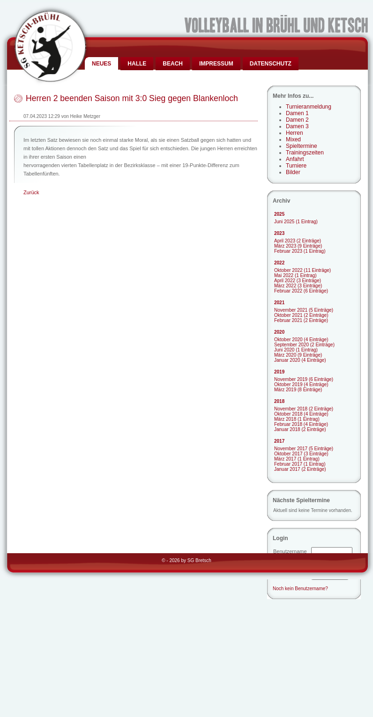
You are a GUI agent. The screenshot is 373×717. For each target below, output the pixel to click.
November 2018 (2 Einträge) (303, 408)
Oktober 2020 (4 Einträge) (301, 339)
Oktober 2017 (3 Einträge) (301, 453)
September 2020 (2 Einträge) (304, 344)
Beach (173, 63)
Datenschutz (270, 63)
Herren (294, 133)
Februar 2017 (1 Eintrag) (300, 464)
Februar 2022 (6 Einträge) (301, 290)
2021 (279, 302)
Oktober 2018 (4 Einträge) (301, 414)
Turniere (296, 165)
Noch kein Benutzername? (300, 588)
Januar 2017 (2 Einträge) (300, 469)
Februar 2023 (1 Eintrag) (300, 251)
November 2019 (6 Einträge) (303, 379)
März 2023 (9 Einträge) (298, 246)
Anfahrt (295, 159)
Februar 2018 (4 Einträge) (301, 424)
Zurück (31, 192)
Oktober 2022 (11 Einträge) (302, 270)
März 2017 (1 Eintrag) (297, 458)
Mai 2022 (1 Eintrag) (295, 275)
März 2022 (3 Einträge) (298, 285)
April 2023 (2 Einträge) (297, 240)
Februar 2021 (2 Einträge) (301, 320)
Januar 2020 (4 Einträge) (300, 360)
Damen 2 (297, 120)
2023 (279, 233)
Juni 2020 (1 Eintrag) (296, 349)
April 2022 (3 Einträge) (297, 280)
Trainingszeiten (305, 152)
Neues (101, 63)
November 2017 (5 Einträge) (303, 448)
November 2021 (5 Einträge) (303, 310)
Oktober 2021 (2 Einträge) (301, 315)
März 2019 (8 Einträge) (298, 389)
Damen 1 (297, 113)
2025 (279, 214)
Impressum (216, 63)
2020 (279, 332)
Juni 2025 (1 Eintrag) (296, 221)
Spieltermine (301, 146)
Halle (136, 63)
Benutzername (290, 551)
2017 (279, 441)
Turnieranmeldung (308, 106)
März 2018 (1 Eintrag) (297, 419)
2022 (279, 262)
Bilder (293, 172)
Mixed (293, 139)
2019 (279, 371)
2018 (279, 401)
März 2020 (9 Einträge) (298, 355)
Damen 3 (297, 126)
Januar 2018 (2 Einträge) (300, 429)
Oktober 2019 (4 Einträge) (301, 384)
